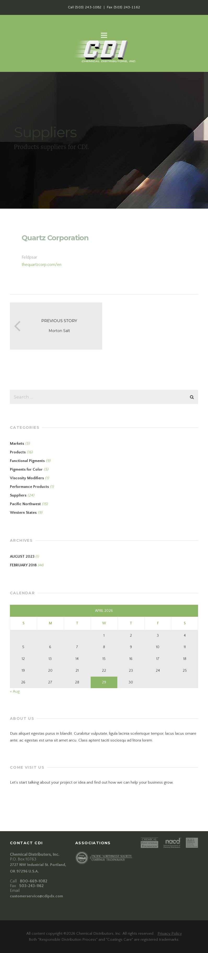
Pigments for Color (26, 469)
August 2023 (22, 556)
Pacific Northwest (25, 504)
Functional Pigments (27, 461)
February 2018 (23, 565)
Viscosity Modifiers (27, 478)
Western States (23, 512)
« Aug (15, 691)
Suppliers (18, 495)
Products (18, 452)
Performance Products (29, 486)
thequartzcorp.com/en (41, 264)
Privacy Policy (170, 933)
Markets (17, 443)
